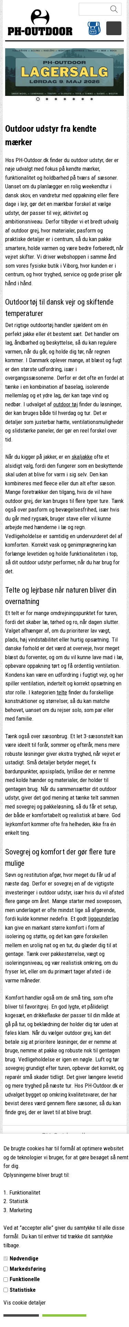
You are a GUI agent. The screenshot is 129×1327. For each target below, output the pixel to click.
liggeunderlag (103, 918)
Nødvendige (24, 1258)
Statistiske (23, 1289)
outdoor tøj (65, 404)
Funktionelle (25, 1279)
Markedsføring (28, 1268)
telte (62, 692)
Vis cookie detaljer (24, 1302)
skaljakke (82, 456)
